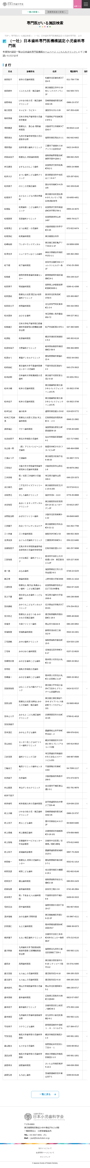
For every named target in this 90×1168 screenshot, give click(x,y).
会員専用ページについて (45, 1153)
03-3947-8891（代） (39, 1135)
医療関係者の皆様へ (57, 12)
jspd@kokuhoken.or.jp (40, 1138)
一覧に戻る (45, 1094)
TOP (7, 36)
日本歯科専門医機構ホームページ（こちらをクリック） (50, 52)
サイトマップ (45, 1157)
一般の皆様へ (33, 12)
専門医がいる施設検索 (21, 36)
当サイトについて (45, 1148)
